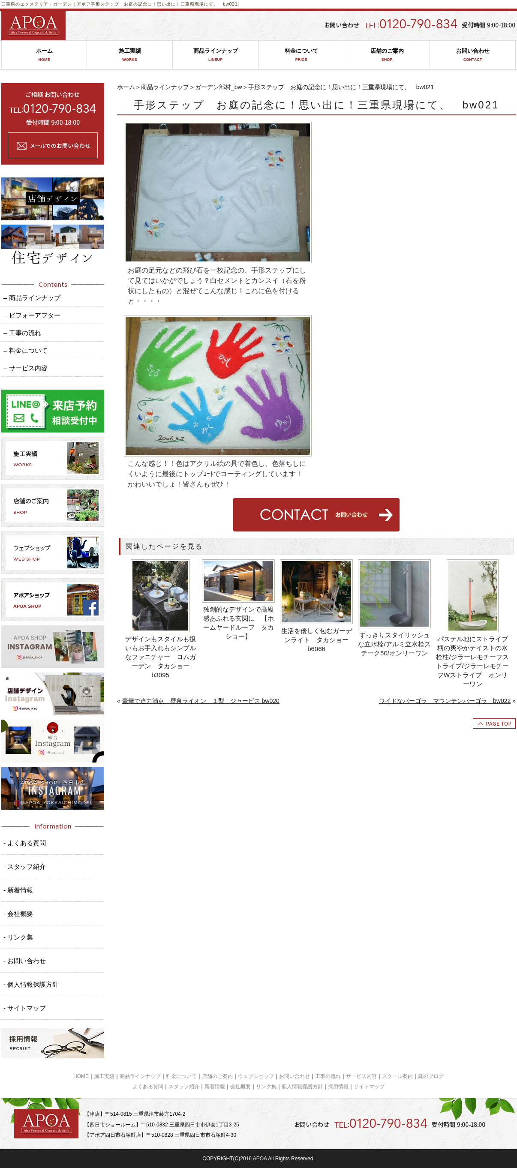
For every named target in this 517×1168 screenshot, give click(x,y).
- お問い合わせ (24, 960)
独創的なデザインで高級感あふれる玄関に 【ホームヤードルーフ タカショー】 (238, 623)
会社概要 (240, 1087)
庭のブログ (431, 1076)
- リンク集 (18, 937)
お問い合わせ (472, 55)
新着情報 (214, 1087)
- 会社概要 (18, 913)
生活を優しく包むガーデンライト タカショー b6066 (317, 639)
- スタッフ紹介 (24, 866)
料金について (301, 55)
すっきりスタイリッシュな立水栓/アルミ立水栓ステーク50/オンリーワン (394, 644)
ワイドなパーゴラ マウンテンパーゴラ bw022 (445, 700)
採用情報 (338, 1087)
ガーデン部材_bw (218, 87)
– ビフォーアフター (31, 315)
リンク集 (266, 1087)
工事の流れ (328, 1076)
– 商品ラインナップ (31, 297)
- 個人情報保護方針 (31, 984)
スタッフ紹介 (183, 1087)
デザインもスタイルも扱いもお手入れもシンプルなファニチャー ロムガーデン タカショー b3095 (160, 657)
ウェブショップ (256, 1076)
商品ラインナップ (215, 55)
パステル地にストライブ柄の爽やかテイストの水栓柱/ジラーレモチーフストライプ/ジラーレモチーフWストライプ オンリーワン (472, 661)
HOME (81, 1076)
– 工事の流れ (22, 332)
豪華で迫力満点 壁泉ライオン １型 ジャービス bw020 (201, 700)
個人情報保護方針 (302, 1087)
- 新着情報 (18, 890)
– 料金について (25, 350)
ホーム (44, 55)
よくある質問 (147, 1087)
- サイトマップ (24, 1008)
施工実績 (129, 55)
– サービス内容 (25, 368)
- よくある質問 (24, 843)
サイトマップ (369, 1087)
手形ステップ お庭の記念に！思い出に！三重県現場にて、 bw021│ (166, 4)
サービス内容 (361, 1076)
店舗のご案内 (387, 55)
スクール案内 (397, 1076)
